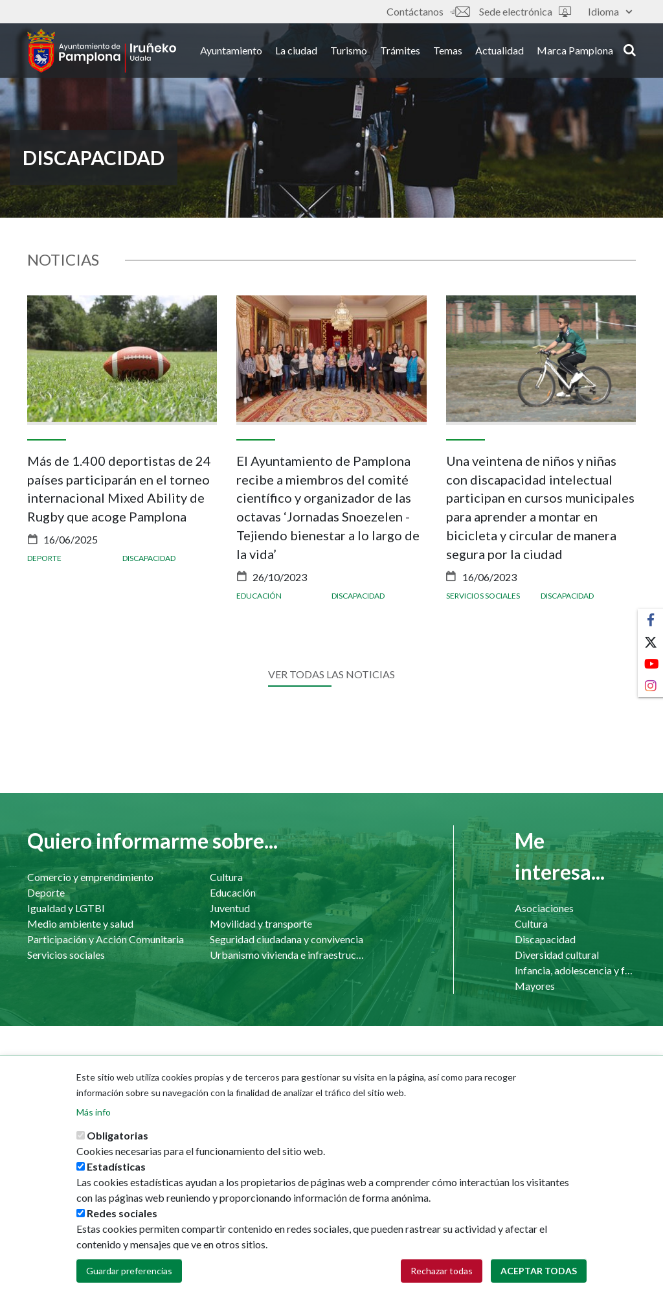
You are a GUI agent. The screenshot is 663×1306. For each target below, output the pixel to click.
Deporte (44, 558)
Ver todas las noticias (331, 674)
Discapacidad (148, 558)
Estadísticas (116, 1166)
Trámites (400, 51)
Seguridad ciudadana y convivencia (286, 939)
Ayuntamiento (231, 51)
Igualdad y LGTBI (66, 908)
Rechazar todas (441, 1270)
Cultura (226, 877)
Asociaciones (544, 908)
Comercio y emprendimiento (90, 877)
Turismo (348, 51)
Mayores (535, 986)
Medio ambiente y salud (80, 923)
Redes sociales (122, 1213)
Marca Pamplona (575, 51)
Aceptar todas (538, 1270)
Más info (93, 1111)
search (630, 49)
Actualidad (499, 51)
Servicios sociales (483, 596)
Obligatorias (117, 1135)
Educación (259, 596)
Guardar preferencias (129, 1270)
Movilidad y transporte (261, 923)
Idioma (610, 11)
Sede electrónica (525, 11)
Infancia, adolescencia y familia (575, 970)
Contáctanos (428, 11)
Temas (447, 51)
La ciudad (296, 51)
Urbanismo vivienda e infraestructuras (288, 954)
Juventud (230, 908)
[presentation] (37, 465)
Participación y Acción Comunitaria (105, 939)
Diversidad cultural (557, 954)
